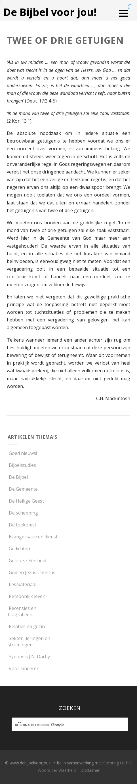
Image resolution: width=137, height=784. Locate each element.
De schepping (23, 513)
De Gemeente (23, 489)
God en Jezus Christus (31, 572)
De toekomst (22, 525)
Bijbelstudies (22, 465)
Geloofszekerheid (27, 560)
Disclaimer (90, 770)
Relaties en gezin (26, 626)
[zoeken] (65, 725)
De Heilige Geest (26, 501)
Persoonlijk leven (26, 596)
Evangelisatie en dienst (33, 537)
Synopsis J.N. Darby (29, 656)
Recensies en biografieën (22, 611)
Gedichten (19, 548)
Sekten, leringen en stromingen (29, 641)
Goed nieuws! (22, 453)
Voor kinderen (23, 668)
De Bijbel (18, 477)
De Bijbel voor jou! (49, 12)
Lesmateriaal (22, 584)
